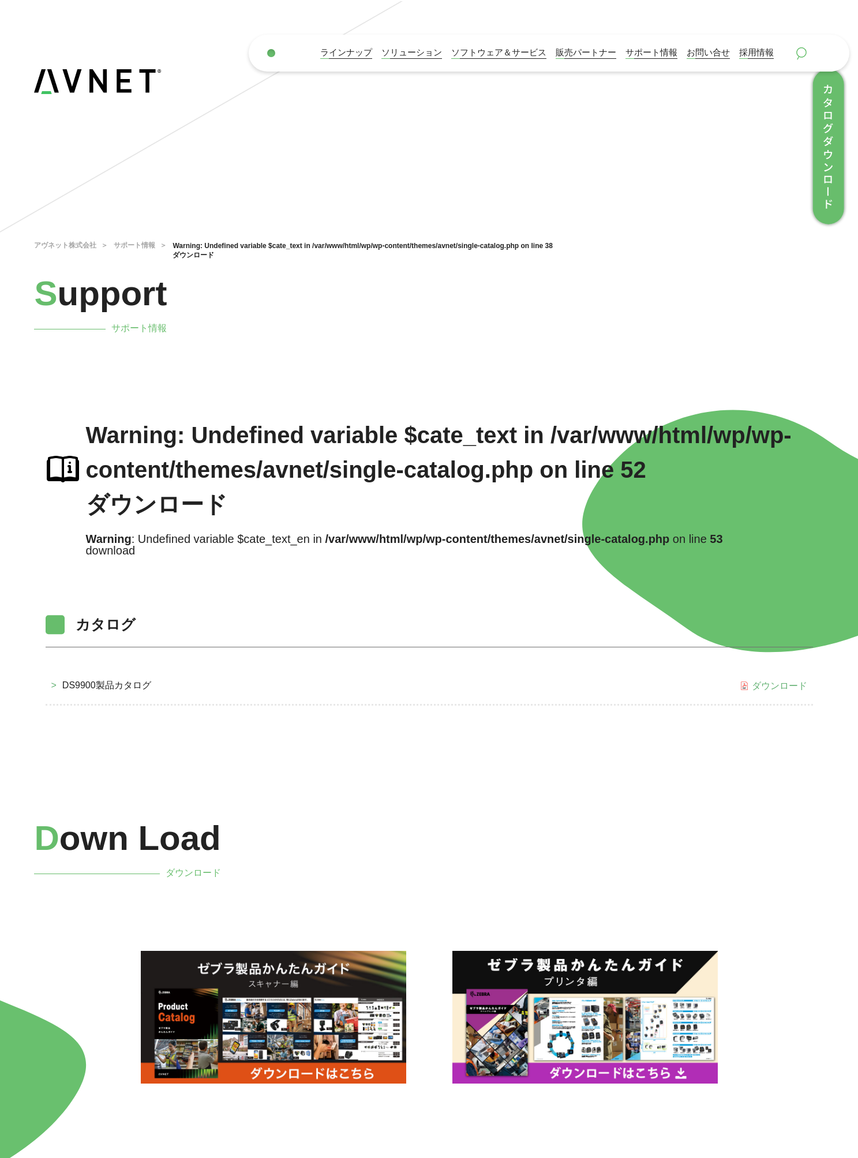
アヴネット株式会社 (65, 245)
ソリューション (411, 52)
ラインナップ (346, 52)
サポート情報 (651, 52)
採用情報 (756, 52)
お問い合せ (708, 52)
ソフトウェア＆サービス (498, 52)
